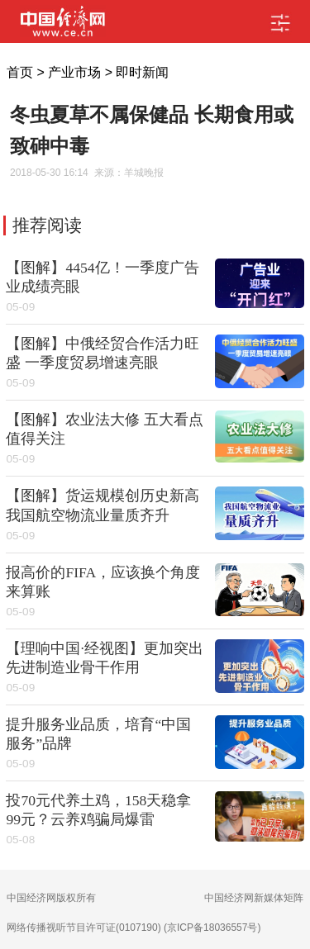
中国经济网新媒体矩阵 (253, 898)
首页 (20, 72)
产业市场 (74, 72)
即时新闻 (142, 72)
